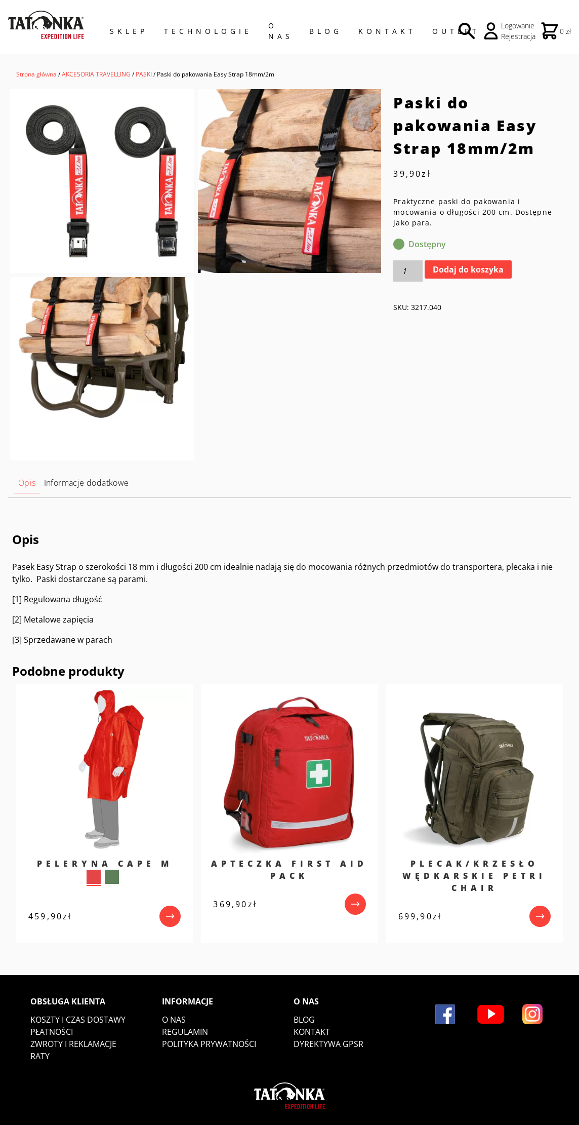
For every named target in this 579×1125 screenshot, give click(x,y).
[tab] (27, 483)
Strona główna (36, 74)
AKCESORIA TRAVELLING (96, 74)
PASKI (144, 74)
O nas (174, 1019)
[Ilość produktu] (408, 271)
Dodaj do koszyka (468, 269)
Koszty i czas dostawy (78, 1019)
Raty (40, 1056)
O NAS (280, 31)
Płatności (51, 1031)
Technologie (208, 31)
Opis (27, 482)
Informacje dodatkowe (86, 482)
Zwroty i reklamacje (73, 1044)
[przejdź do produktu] (170, 916)
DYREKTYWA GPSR (328, 1044)
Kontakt (387, 31)
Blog (325, 31)
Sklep (129, 31)
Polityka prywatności (209, 1044)
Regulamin (185, 1031)
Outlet (456, 31)
